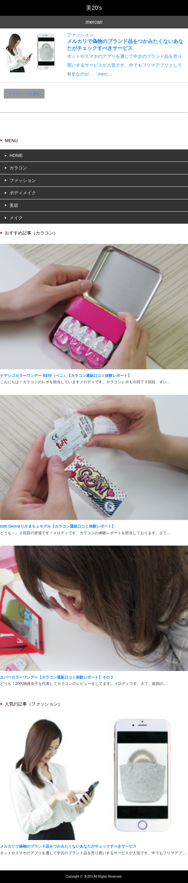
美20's (88, 876)
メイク (16, 217)
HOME (16, 155)
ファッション (80, 34)
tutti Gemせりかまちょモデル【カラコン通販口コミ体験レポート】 (57, 526)
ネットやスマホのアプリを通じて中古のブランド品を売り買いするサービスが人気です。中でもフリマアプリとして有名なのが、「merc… (124, 65)
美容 (13, 205)
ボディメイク (22, 192)
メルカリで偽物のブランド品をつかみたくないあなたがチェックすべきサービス (68, 846)
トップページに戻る (24, 93)
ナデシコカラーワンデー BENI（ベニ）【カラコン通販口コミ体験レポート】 (65, 375)
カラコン (18, 167)
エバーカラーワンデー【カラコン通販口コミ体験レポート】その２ (57, 677)
